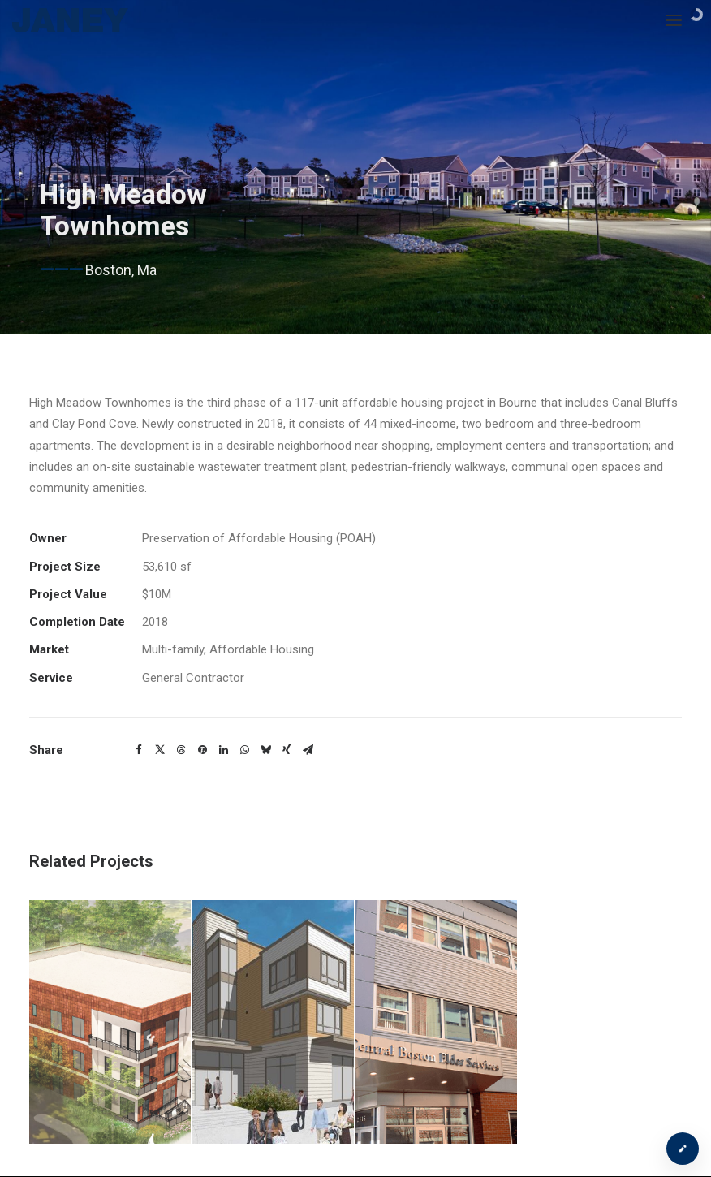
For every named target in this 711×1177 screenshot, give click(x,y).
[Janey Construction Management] (70, 20)
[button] (139, 750)
